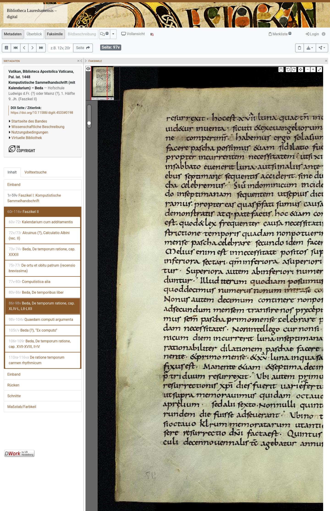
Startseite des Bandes (29, 121)
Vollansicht (133, 34)
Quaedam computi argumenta (41, 319)
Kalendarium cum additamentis (41, 222)
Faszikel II (23, 211)
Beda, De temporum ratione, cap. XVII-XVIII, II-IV (40, 344)
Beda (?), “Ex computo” (33, 330)
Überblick (34, 34)
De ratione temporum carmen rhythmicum (36, 360)
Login (312, 34)
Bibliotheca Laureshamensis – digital (32, 13)
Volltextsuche (36, 172)
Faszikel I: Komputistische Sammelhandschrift (34, 198)
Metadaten (13, 34)
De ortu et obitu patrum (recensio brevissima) (42, 268)
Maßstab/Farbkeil (21, 407)
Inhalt (12, 172)
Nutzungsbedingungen (29, 132)
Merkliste (280, 34)
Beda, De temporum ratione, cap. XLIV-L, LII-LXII (42, 306)
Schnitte (14, 396)
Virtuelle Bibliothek (26, 138)
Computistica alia (29, 281)
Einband (13, 184)
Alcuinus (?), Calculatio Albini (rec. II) (39, 235)
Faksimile (55, 34)
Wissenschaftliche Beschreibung (37, 127)
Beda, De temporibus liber (36, 292)
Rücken (13, 385)
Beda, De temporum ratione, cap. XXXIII (42, 252)
